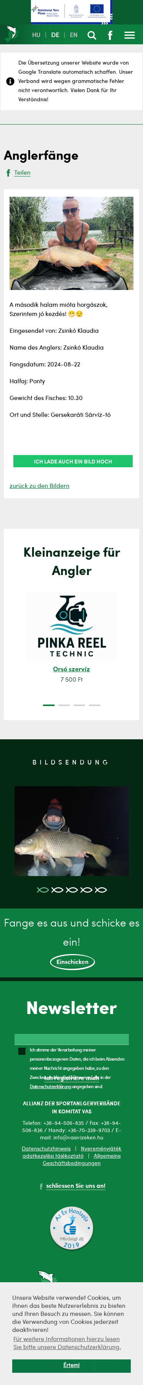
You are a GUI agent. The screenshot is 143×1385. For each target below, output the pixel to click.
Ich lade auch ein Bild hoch (73, 461)
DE (55, 35)
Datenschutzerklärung (50, 1086)
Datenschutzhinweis (46, 1149)
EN (73, 35)
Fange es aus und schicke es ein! (72, 944)
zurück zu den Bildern (39, 486)
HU (36, 35)
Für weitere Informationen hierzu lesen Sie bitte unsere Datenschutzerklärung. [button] (67, 1343)
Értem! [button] (71, 1366)
